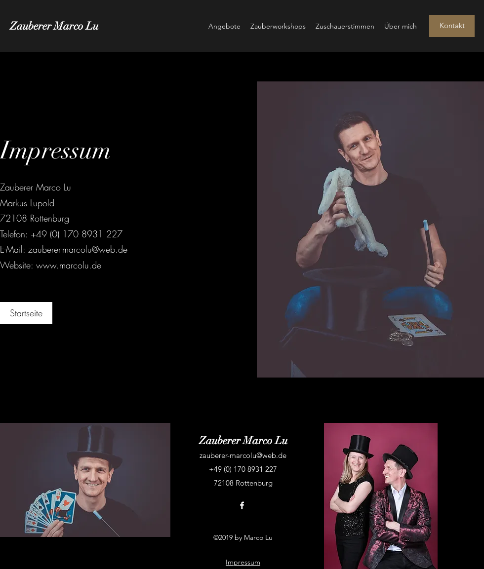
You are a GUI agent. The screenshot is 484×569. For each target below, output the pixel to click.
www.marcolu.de (68, 265)
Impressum (243, 562)
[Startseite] (26, 313)
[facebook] (242, 505)
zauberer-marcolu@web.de (77, 249)
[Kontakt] (452, 26)
